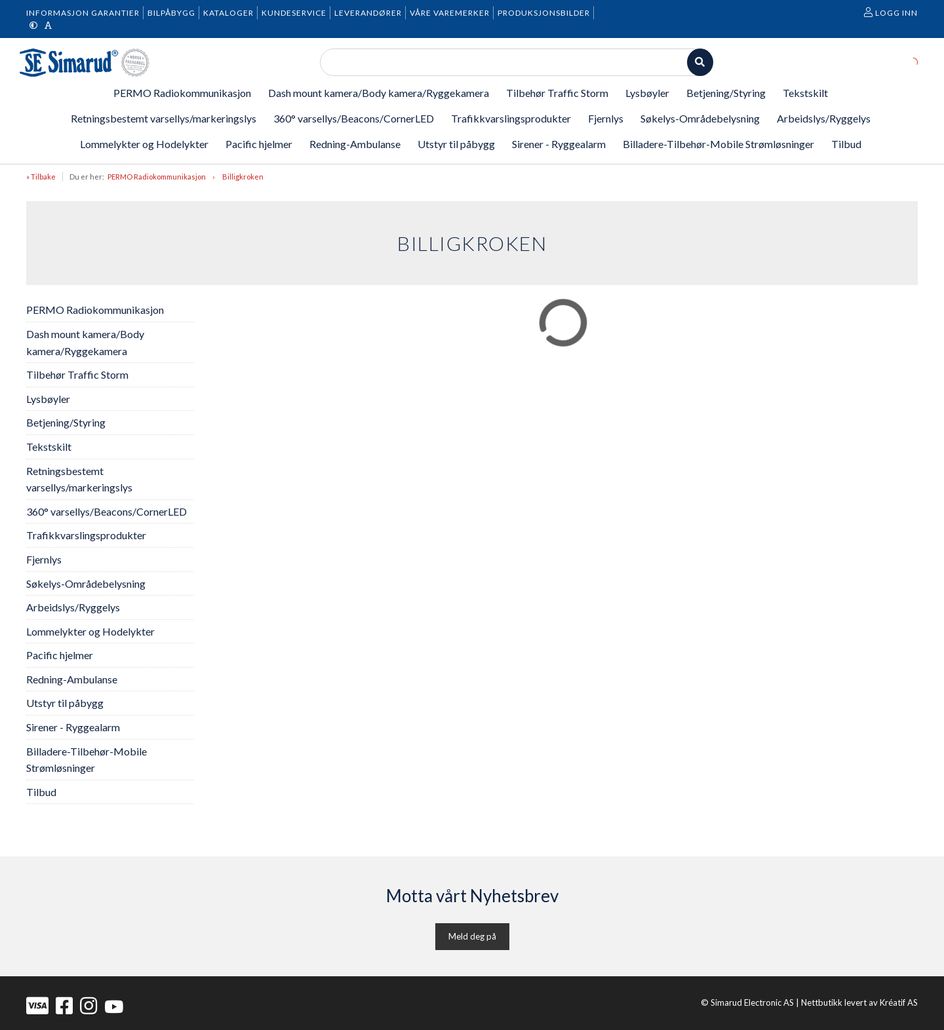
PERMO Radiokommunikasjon (157, 176)
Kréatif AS (899, 1002)
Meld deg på (472, 936)
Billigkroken (243, 176)
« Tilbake (41, 176)
